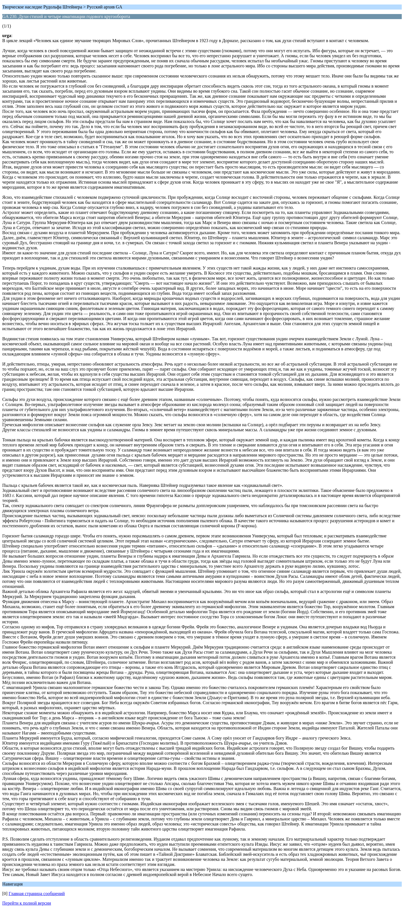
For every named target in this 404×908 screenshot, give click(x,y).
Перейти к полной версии (26, 903)
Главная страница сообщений (37, 893)
